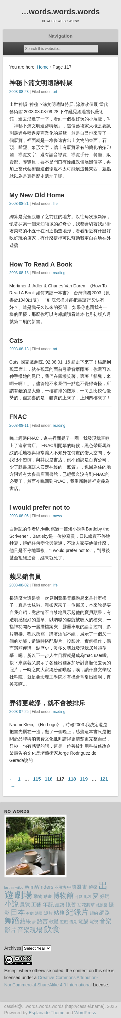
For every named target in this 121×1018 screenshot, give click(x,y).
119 (84, 779)
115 (37, 779)
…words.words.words (60, 11)
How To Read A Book (40, 264)
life (55, 203)
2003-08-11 (19, 425)
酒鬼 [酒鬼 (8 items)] (73, 922)
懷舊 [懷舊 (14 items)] (71, 904)
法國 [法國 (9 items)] (39, 913)
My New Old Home (36, 195)
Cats (16, 340)
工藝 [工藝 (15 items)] (36, 904)
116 (49, 779)
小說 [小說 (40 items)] (11, 904)
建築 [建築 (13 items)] (60, 904)
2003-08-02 (19, 585)
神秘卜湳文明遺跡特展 (40, 82)
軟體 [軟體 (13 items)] (54, 921)
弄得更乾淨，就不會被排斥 (47, 703)
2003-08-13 (19, 349)
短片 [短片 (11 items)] (48, 913)
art (55, 91)
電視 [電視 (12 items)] (93, 921)
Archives (12, 948)
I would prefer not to (39, 507)
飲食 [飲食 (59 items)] (52, 929)
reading (59, 273)
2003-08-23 (19, 91)
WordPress (85, 1012)
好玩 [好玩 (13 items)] (104, 896)
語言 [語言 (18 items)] (42, 921)
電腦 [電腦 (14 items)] (83, 921)
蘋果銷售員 (25, 576)
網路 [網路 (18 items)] (104, 913)
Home (43, 67)
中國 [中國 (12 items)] (71, 887)
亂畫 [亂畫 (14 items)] (82, 887)
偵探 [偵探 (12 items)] (93, 887)
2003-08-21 (19, 203)
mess (57, 516)
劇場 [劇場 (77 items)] (23, 895)
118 (72, 779)
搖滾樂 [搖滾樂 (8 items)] (101, 905)
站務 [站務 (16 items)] (59, 913)
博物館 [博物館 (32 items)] (63, 895)
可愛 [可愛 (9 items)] (79, 896)
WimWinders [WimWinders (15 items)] (39, 887)
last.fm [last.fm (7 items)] (9, 887)
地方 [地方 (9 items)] (87, 896)
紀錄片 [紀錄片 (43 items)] (77, 912)
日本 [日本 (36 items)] (17, 912)
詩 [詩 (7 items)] (34, 922)
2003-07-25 (19, 711)
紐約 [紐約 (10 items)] (94, 913)
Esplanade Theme (46, 1012)
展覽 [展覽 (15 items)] (25, 904)
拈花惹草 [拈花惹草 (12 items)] (86, 904)
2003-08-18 (19, 273)
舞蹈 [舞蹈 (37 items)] (11, 921)
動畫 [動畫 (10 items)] (47, 896)
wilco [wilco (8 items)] (19, 887)
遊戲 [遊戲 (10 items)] (64, 921)
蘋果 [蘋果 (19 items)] (25, 921)
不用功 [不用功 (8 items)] (60, 887)
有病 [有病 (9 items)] (30, 913)
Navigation (61, 36)
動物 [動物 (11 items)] (37, 896)
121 (104, 779)
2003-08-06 (19, 516)
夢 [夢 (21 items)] (96, 895)
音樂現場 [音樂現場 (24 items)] (30, 929)
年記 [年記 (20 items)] (48, 904)
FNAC (18, 416)
